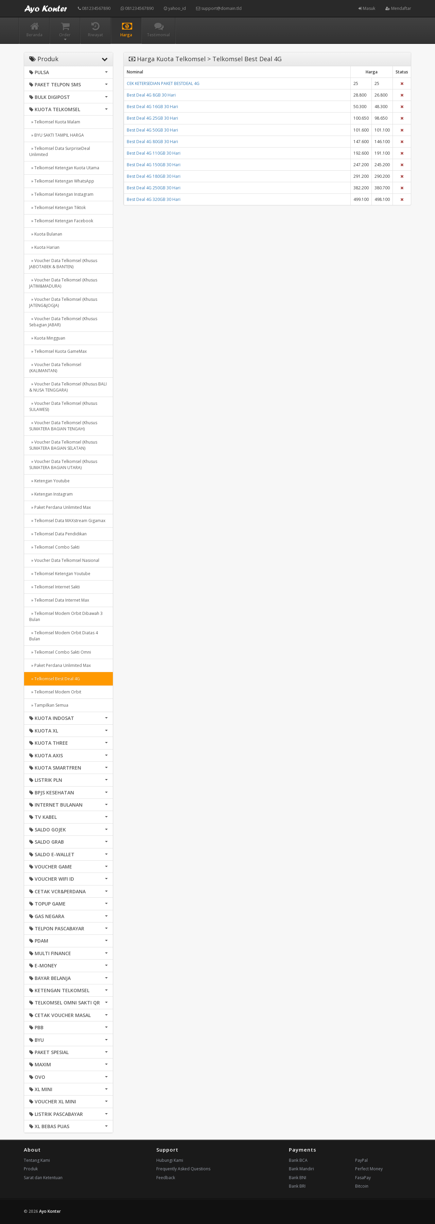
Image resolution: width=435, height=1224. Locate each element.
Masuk (367, 8)
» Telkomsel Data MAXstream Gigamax (67, 520)
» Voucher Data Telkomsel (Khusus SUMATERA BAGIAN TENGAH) (63, 426)
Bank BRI (297, 1186)
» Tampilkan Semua (48, 705)
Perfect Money (369, 1169)
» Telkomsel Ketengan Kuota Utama (64, 168)
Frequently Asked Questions (183, 1169)
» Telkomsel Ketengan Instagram (61, 194)
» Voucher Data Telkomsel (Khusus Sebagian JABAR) (63, 322)
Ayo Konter (50, 1211)
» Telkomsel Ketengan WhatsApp (61, 181)
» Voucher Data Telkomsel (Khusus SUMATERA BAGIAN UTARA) (63, 464)
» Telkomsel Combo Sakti (54, 547)
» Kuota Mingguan (47, 338)
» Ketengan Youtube (49, 481)
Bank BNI (297, 1177)
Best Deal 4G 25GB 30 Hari (152, 118)
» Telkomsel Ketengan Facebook (61, 221)
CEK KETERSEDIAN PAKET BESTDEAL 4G (163, 83)
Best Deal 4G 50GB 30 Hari (152, 130)
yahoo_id (175, 8)
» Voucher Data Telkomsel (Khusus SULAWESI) (63, 406)
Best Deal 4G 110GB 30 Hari (153, 153)
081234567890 (94, 8)
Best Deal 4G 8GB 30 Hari (151, 95)
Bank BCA (298, 1160)
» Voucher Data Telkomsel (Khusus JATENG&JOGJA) (63, 302)
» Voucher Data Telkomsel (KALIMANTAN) (55, 368)
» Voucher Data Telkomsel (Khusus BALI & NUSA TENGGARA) (68, 387)
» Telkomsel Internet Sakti (54, 587)
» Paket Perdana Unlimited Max (60, 507)
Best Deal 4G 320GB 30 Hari (153, 199)
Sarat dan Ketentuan (43, 1177)
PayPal (361, 1160)
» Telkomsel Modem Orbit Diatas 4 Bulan (63, 636)
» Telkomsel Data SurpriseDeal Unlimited (59, 151)
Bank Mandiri (301, 1169)
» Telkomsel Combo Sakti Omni (60, 652)
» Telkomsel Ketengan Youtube (59, 573)
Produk (31, 1169)
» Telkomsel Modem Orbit (55, 692)
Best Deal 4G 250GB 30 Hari (153, 188)
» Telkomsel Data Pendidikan (58, 534)
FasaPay (363, 1177)
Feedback (165, 1177)
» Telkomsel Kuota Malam (54, 122)
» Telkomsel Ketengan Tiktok (57, 207)
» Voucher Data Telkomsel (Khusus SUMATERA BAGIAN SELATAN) (63, 445)
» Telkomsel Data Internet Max (59, 600)
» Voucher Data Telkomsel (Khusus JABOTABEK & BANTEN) (63, 264)
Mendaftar (398, 8)
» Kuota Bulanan (45, 234)
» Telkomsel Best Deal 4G (54, 679)
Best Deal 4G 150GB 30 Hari (153, 165)
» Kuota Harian (44, 247)
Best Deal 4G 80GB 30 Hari (152, 141)
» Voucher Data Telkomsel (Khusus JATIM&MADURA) (63, 283)
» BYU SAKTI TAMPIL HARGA (56, 135)
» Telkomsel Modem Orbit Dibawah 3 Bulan (66, 616)
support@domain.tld (219, 8)
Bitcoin (361, 1186)
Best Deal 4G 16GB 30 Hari (152, 106)
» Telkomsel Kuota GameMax (58, 351)
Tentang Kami (37, 1160)
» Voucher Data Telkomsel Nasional (64, 560)
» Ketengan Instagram (51, 494)
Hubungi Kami (169, 1160)
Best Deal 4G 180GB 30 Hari (153, 176)
